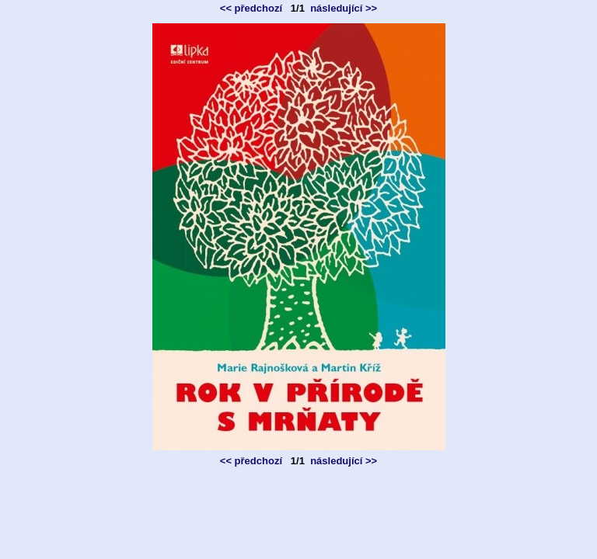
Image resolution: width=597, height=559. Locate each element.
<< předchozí (251, 8)
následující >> (343, 8)
